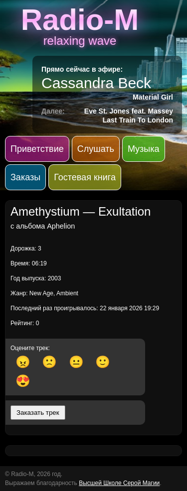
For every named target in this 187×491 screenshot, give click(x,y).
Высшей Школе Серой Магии (119, 483)
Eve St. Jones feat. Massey (128, 111)
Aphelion (61, 226)
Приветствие (37, 149)
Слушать (95, 149)
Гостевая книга (85, 177)
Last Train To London (138, 120)
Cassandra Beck (96, 83)
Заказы (25, 177)
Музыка (144, 149)
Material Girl (153, 97)
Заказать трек (37, 412)
